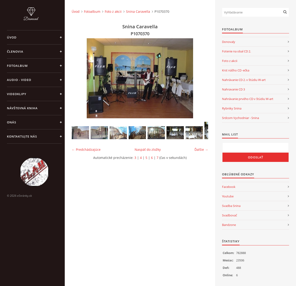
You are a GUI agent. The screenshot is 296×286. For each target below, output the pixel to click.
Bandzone (229, 225)
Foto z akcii (113, 11)
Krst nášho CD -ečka (235, 70)
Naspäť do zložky (148, 149)
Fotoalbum (17, 66)
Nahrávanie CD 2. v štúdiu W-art (244, 80)
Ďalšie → (201, 149)
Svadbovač (229, 215)
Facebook (228, 187)
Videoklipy (16, 94)
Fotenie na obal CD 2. (236, 51)
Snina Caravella (138, 11)
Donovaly (228, 42)
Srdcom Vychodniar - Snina (240, 118)
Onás (11, 122)
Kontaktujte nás (22, 136)
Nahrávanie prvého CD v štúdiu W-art (247, 99)
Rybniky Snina (231, 108)
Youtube (228, 196)
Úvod (12, 37)
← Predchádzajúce (86, 149)
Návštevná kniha (22, 108)
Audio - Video (19, 80)
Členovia (15, 51)
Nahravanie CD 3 (233, 89)
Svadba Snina (231, 206)
